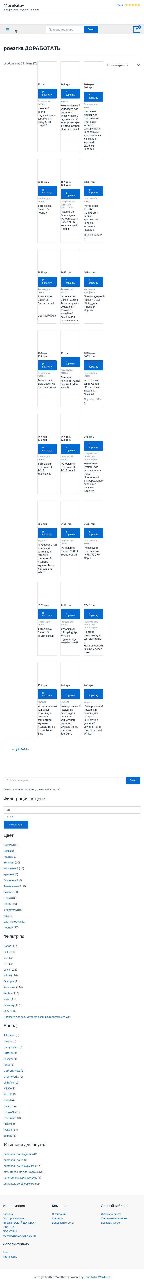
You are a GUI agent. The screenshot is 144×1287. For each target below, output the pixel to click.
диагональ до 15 (14, 1162)
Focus (7, 1067)
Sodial (7, 1102)
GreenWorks (11, 1078)
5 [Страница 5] (21, 751)
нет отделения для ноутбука (20, 1180)
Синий (7, 906)
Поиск (91, 29)
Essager (8, 1061)
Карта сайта (10, 1256)
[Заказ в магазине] (121, 65)
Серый (8, 900)
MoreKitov (14, 5)
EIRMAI (8, 1055)
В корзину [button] (47, 94)
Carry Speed (11, 1049)
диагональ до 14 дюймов (19, 1156)
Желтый (9, 859)
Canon (7, 948)
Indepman (9, 1120)
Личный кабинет (111, 1214)
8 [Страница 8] (26, 751)
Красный (9, 876)
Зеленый (9, 865)
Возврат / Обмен (111, 1222)
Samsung (9, 1007)
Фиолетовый (11, 912)
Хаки (6, 918)
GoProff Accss (12, 1073)
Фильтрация (16, 827)
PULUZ (8, 1132)
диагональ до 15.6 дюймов (20, 1186)
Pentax (8, 995)
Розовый (9, 894)
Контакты (57, 1218)
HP (5, 966)
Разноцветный (12, 888)
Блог (6, 1252)
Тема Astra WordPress (97, 1277)
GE (5, 960)
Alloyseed (9, 1037)
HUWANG (10, 1114)
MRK (7, 1090)
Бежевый (9, 847)
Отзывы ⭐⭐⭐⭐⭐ (128, 4)
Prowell (8, 1126)
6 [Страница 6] (23, 751)
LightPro (9, 1084)
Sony (6, 1013)
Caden (7, 1108)
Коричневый (11, 870)
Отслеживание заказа (114, 1218)
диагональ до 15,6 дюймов (20, 1168)
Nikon (7, 977)
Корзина (8, 1214)
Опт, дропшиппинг (14, 1218)
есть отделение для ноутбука (21, 1174)
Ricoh (7, 1001)
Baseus (8, 1043)
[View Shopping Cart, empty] (136, 29)
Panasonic (10, 989)
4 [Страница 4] (20, 751)
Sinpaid (8, 1138)
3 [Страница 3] (18, 751)
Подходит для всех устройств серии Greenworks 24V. (36, 1019)
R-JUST (8, 1096)
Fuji (6, 954)
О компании (59, 1214)
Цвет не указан (13, 924)
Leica (7, 971)
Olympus (9, 983)
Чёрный (8, 930)
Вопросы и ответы (63, 1222)
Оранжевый (11, 882)
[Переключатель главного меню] (7, 29)
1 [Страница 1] (15, 751)
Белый (8, 853)
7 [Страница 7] (24, 751)
